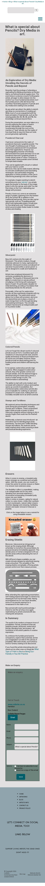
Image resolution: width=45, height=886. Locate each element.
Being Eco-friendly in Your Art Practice (19, 652)
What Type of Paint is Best (22, 650)
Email (12, 717)
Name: (9, 725)
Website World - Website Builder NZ (34, 874)
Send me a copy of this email (26, 770)
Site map (22, 874)
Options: (9, 766)
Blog (10, 2)
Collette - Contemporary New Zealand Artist (10, 875)
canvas (24, 182)
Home (5, 2)
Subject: (9, 744)
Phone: (9, 738)
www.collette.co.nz (16, 704)
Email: (9, 731)
